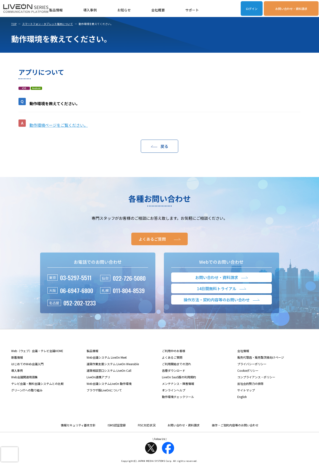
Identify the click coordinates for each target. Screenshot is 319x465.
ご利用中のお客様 (173, 351)
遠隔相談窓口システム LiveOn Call (109, 370)
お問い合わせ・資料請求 (291, 9)
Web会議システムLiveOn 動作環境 (109, 383)
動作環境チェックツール (178, 397)
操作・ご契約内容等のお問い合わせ (235, 425)
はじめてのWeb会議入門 (27, 364)
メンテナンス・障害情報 (178, 383)
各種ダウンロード (173, 370)
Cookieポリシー (247, 370)
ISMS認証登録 (117, 425)
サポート (192, 10)
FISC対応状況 (146, 425)
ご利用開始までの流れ (176, 364)
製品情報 (56, 10)
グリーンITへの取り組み (27, 390)
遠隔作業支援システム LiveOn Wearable (113, 364)
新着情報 (17, 357)
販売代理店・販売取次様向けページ (260, 357)
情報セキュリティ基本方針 (78, 425)
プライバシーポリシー (251, 364)
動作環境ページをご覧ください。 (58, 125)
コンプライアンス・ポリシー (256, 377)
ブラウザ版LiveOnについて (104, 390)
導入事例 (90, 10)
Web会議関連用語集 (24, 377)
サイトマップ (246, 390)
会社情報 (243, 351)
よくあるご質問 (172, 357)
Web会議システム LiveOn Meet (107, 357)
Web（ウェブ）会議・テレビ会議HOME (37, 351)
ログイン (251, 9)
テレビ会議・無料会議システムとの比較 (37, 383)
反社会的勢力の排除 (250, 383)
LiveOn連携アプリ (98, 377)
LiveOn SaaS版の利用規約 (179, 377)
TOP (14, 24)
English (242, 397)
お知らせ (124, 10)
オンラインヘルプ (173, 390)
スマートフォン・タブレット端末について (47, 24)
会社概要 (158, 10)
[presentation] (9, 454)
